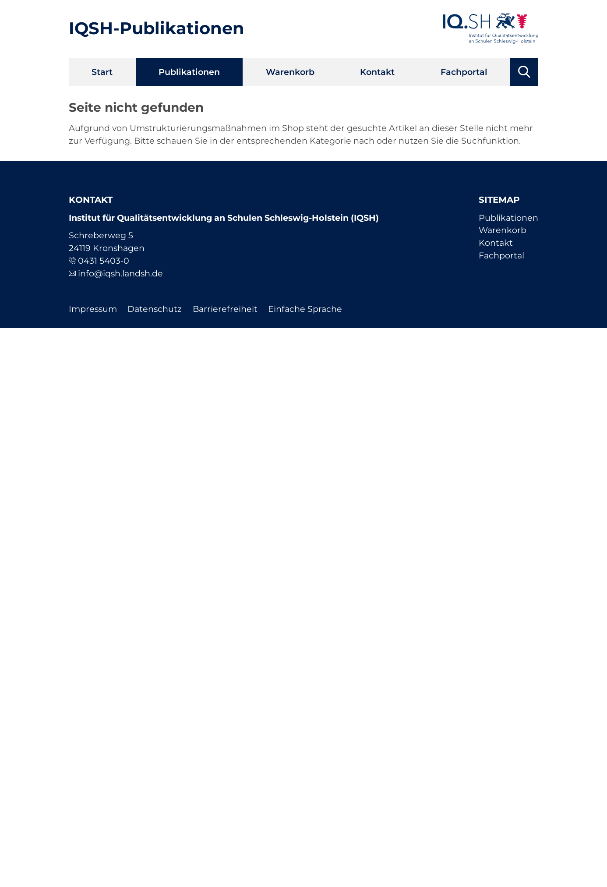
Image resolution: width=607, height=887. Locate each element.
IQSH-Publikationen (156, 28)
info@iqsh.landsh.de (120, 273)
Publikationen (189, 72)
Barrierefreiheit (225, 309)
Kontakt (377, 72)
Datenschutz (154, 309)
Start (102, 72)
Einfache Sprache (305, 309)
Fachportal (464, 72)
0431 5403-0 (103, 260)
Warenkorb (290, 72)
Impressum (93, 309)
